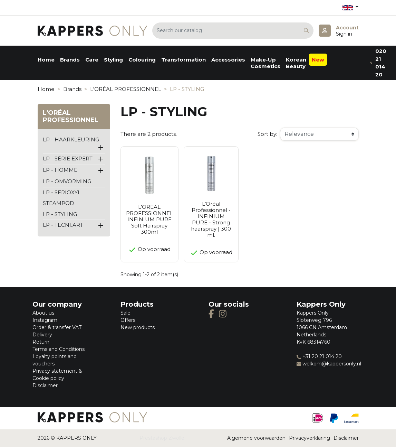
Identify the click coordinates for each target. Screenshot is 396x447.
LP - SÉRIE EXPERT (68, 158)
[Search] (232, 30)
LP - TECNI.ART (63, 225)
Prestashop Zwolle (161, 438)
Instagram (44, 320)
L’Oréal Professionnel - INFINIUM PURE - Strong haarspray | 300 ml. (211, 219)
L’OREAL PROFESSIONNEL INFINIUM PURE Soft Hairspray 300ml (149, 219)
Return (40, 342)
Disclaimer (45, 385)
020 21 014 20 (378, 63)
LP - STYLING (60, 214)
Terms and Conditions (58, 349)
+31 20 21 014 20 (319, 356)
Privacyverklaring (309, 438)
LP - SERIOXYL (62, 192)
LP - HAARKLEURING (71, 139)
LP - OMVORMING (67, 181)
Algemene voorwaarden (256, 438)
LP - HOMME (60, 170)
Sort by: (267, 134)
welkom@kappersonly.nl (329, 364)
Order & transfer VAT (56, 327)
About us (43, 313)
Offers (127, 320)
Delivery (42, 335)
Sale (125, 313)
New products (137, 327)
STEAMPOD (58, 203)
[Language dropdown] (350, 7)
